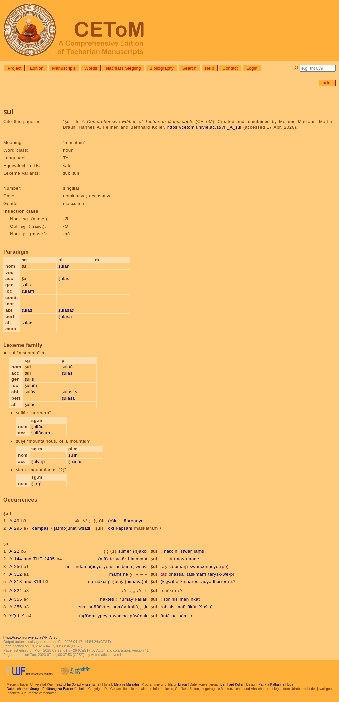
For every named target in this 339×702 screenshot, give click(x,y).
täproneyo (133, 520)
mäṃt (115, 574)
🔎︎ (296, 68)
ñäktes (107, 599)
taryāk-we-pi (221, 574)
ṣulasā (65, 316)
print (327, 82)
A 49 (14, 520)
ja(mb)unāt (65, 528)
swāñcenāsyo (204, 566)
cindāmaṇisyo (87, 566)
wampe (120, 615)
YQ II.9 (16, 615)
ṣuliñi (73, 455)
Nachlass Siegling (123, 68)
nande (192, 558)
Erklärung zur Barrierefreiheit (63, 689)
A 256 (15, 566)
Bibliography (161, 68)
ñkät (195, 599)
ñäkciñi (171, 551)
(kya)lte (169, 581)
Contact (230, 68)
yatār (121, 558)
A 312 (15, 574)
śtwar (186, 551)
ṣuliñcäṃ (40, 432)
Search (189, 68)
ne (68, 566)
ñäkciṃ (103, 581)
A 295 (15, 528)
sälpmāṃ (178, 566)
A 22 (14, 551)
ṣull (99, 528)
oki (111, 528)
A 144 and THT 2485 (32, 558)
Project (14, 68)
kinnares (189, 581)
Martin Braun (177, 684)
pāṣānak (138, 615)
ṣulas (63, 278)
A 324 (15, 590)
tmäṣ (179, 558)
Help (209, 68)
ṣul (154, 551)
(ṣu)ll (99, 520)
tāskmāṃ (196, 574)
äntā (165, 615)
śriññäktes (100, 606)
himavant (137, 558)
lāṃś (199, 551)
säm (183, 615)
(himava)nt (136, 581)
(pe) (224, 566)
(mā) (103, 558)
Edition (36, 68)
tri (191, 615)
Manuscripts (64, 68)
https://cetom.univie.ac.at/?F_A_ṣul (204, 127)
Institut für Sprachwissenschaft (78, 684)
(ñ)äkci (140, 551)
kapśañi (124, 528)
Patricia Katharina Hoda (275, 684)
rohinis (171, 599)
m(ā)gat (87, 615)
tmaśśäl (177, 574)
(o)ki (112, 520)
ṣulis (26, 284)
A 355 (15, 599)
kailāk (141, 599)
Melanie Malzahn (126, 684)
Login (251, 68)
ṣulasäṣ (66, 310)
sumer (124, 551)
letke (81, 606)
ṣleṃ (36, 483)
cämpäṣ (40, 528)
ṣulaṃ (28, 291)
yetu (107, 566)
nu (90, 581)
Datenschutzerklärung (23, 689)
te (112, 558)
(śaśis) (205, 606)
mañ (184, 599)
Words (90, 68)
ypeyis (104, 615)
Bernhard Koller (231, 684)
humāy (126, 599)
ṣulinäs (75, 461)
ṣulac (27, 322)
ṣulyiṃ (38, 461)
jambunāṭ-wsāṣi (130, 566)
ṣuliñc (37, 426)
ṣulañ (64, 266)
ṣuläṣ (27, 310)
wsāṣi (84, 528)
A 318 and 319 (25, 581)
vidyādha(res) (214, 581)
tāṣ (164, 566)
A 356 (15, 606)
